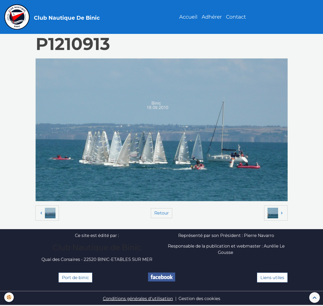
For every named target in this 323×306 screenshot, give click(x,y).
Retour (161, 213)
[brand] (53, 17)
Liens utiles (272, 277)
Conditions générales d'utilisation (138, 298)
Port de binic (75, 277)
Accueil (188, 17)
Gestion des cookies (199, 298)
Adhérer (212, 17)
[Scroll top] (314, 297)
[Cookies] (9, 297)
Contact (236, 17)
